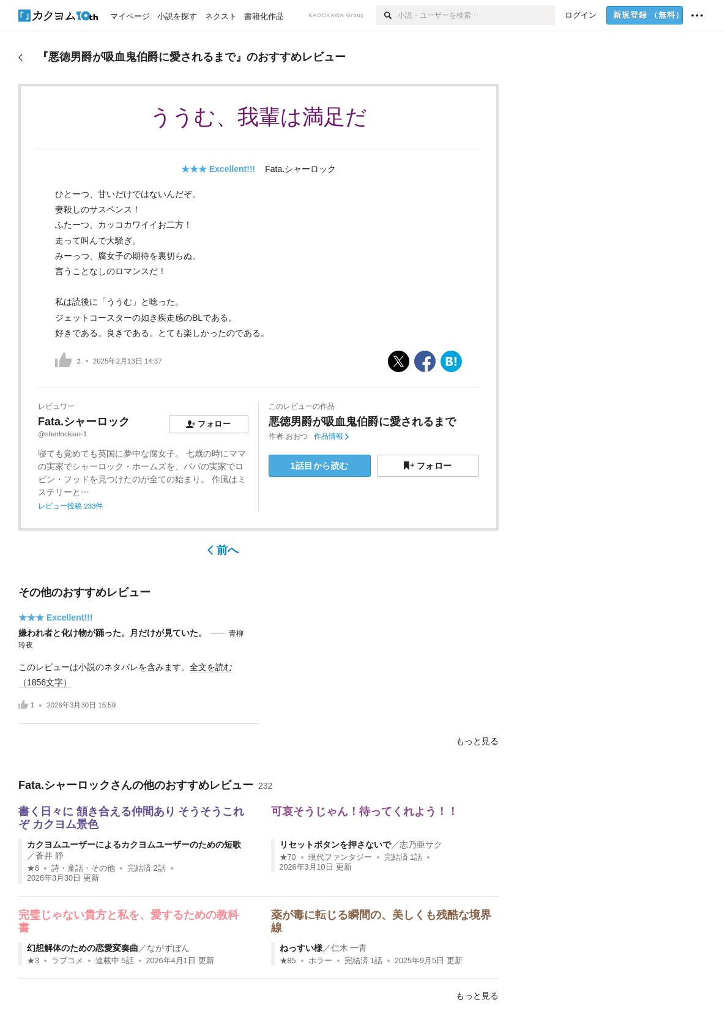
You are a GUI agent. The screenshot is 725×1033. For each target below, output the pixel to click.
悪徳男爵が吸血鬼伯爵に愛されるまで (362, 422)
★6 (33, 868)
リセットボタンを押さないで (335, 844)
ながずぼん (168, 948)
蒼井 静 (49, 855)
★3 (33, 961)
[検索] (387, 15)
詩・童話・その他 (83, 868)
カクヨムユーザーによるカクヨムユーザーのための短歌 (134, 844)
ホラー (320, 961)
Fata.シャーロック (300, 169)
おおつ (297, 436)
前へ (223, 550)
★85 (288, 961)
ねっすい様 (301, 948)
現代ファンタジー (340, 857)
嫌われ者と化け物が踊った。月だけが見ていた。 (112, 633)
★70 (288, 857)
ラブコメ (67, 961)
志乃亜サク (421, 844)
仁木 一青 (349, 948)
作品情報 (331, 436)
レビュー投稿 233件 (70, 506)
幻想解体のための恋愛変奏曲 (82, 948)
